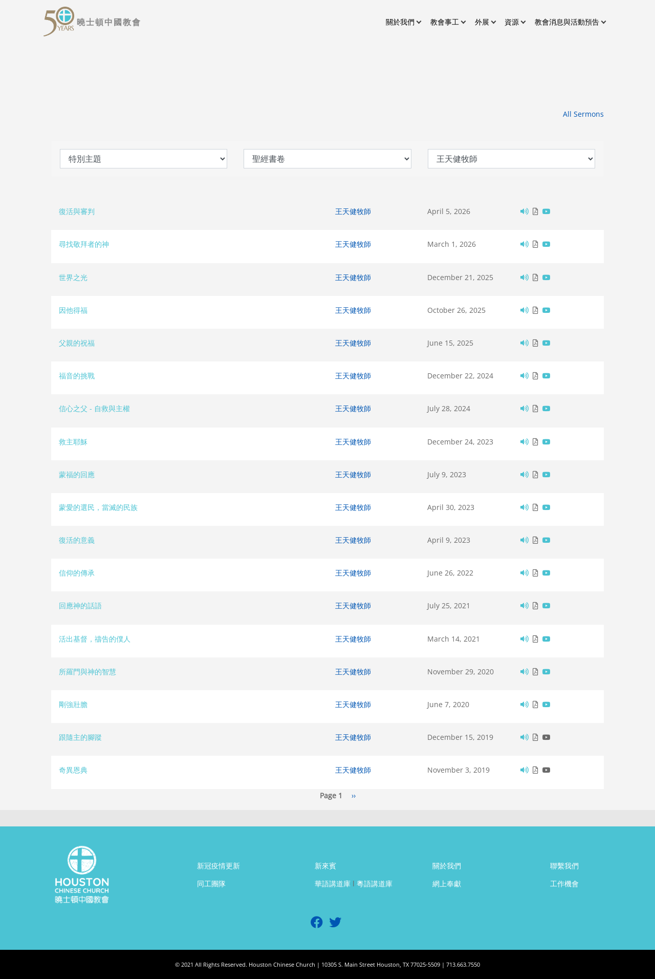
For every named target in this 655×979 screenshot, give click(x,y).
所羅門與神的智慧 (87, 671)
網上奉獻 (446, 883)
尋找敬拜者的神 (84, 244)
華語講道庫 (333, 883)
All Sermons (583, 114)
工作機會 (564, 883)
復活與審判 (77, 211)
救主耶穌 (73, 441)
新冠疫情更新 (218, 865)
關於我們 (446, 865)
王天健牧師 (353, 211)
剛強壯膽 (73, 704)
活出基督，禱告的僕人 (94, 639)
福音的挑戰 (77, 375)
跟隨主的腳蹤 (80, 737)
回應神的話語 (80, 605)
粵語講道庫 (374, 883)
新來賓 (325, 865)
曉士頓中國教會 (109, 22)
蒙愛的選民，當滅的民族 (98, 507)
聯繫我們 (564, 865)
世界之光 (73, 277)
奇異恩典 (73, 770)
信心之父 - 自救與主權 (94, 408)
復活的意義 (77, 540)
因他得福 (73, 310)
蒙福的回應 (77, 474)
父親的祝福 (77, 343)
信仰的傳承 (77, 573)
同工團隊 (211, 883)
